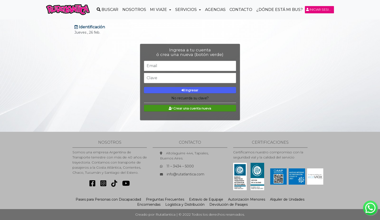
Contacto (241, 9)
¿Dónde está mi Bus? (279, 9)
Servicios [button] (186, 9)
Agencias (215, 9)
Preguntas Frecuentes (165, 199)
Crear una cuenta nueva (190, 108)
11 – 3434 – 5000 (180, 166)
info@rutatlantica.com (185, 174)
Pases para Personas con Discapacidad (108, 199)
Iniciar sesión (320, 9)
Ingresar (190, 90)
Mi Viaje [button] (159, 9)
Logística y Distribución (185, 204)
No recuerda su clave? (190, 98)
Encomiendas (148, 204)
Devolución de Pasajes (228, 204)
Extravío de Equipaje (206, 199)
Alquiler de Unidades (287, 199)
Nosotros (134, 9)
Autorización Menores (246, 199)
